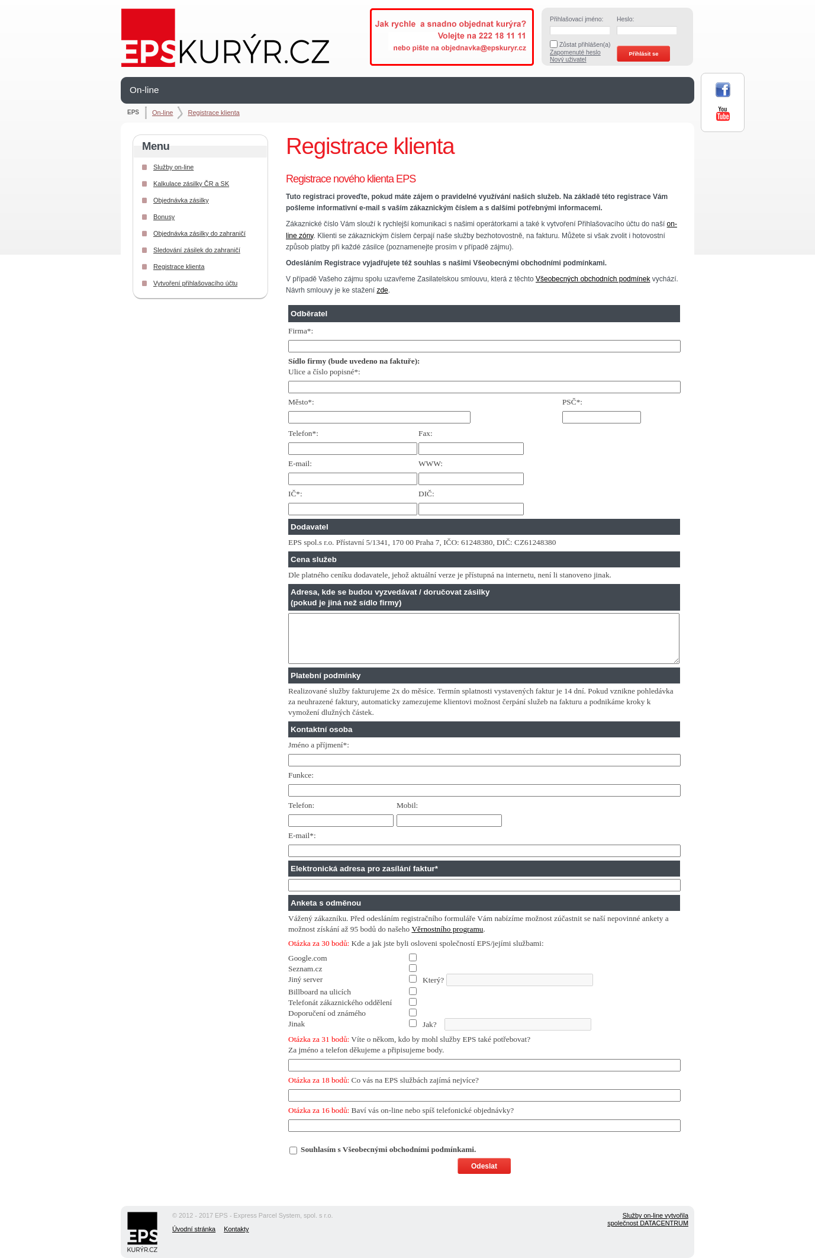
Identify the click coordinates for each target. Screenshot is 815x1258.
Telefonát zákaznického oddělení (340, 1002)
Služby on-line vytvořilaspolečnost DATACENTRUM (647, 1219)
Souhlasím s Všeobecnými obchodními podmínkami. (388, 1149)
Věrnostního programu (447, 929)
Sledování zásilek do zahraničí (196, 249)
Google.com (307, 958)
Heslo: (625, 19)
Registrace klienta (213, 112)
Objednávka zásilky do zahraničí (199, 233)
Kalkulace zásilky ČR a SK (191, 183)
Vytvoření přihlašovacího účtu (195, 283)
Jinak (296, 1023)
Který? (440, 980)
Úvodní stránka (193, 1229)
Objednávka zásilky (181, 200)
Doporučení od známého (327, 1013)
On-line (144, 90)
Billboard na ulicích (319, 991)
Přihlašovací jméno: (576, 19)
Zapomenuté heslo (575, 52)
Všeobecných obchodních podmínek (593, 279)
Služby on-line (173, 167)
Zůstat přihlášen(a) (584, 44)
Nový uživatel (568, 59)
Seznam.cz (305, 968)
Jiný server (305, 979)
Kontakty (236, 1229)
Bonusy (164, 216)
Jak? (439, 1024)
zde (382, 290)
